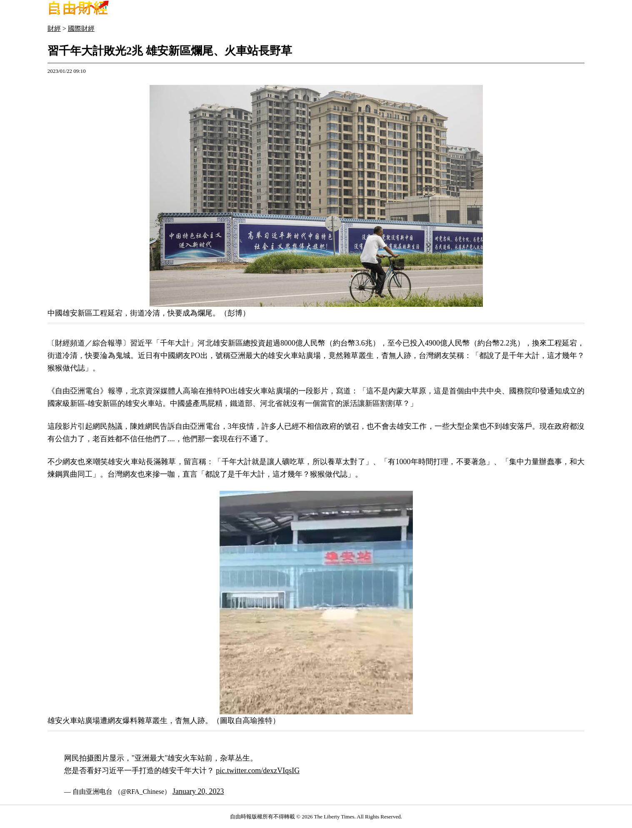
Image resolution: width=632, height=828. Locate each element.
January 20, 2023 (198, 791)
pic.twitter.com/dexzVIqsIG (258, 770)
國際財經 (81, 28)
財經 (54, 28)
